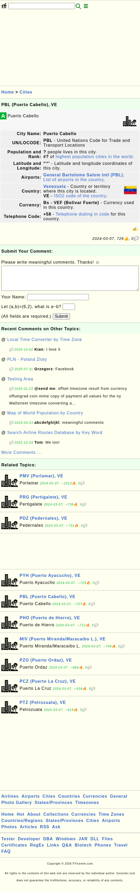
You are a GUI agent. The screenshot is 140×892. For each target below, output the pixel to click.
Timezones (87, 808)
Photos (9, 832)
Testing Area (20, 384)
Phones (103, 850)
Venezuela (54, 186)
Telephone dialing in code (82, 214)
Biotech (83, 850)
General (118, 801)
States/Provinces (53, 808)
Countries (69, 801)
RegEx (37, 850)
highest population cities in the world (94, 156)
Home (7, 92)
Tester (8, 844)
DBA (48, 844)
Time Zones (111, 819)
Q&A (67, 850)
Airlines (10, 801)
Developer (29, 844)
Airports (30, 801)
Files (107, 844)
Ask (56, 832)
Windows (66, 844)
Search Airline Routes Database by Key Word (55, 438)
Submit (61, 321)
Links (53, 850)
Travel (121, 850)
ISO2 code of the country (80, 196)
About (33, 819)
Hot (21, 819)
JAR (83, 844)
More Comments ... (21, 457)
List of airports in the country (73, 179)
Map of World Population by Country (45, 418)
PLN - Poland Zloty (27, 364)
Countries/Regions (22, 826)
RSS (44, 832)
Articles (28, 832)
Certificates (14, 850)
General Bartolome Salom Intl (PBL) (83, 175)
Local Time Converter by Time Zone (44, 345)
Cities (26, 92)
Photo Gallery (16, 808)
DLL (94, 844)
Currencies (95, 801)
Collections (56, 819)
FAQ (6, 856)
